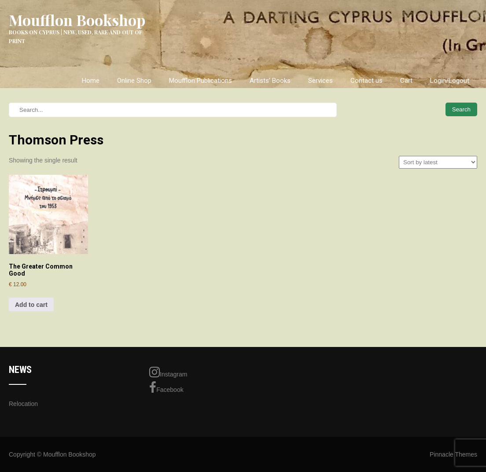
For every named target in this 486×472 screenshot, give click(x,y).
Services (320, 81)
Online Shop (134, 81)
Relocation (23, 403)
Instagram (168, 372)
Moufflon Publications (200, 81)
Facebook (166, 387)
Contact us (366, 81)
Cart (406, 81)
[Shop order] (438, 162)
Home (90, 81)
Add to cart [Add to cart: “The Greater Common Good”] (31, 304)
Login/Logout (449, 81)
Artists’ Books (270, 81)
